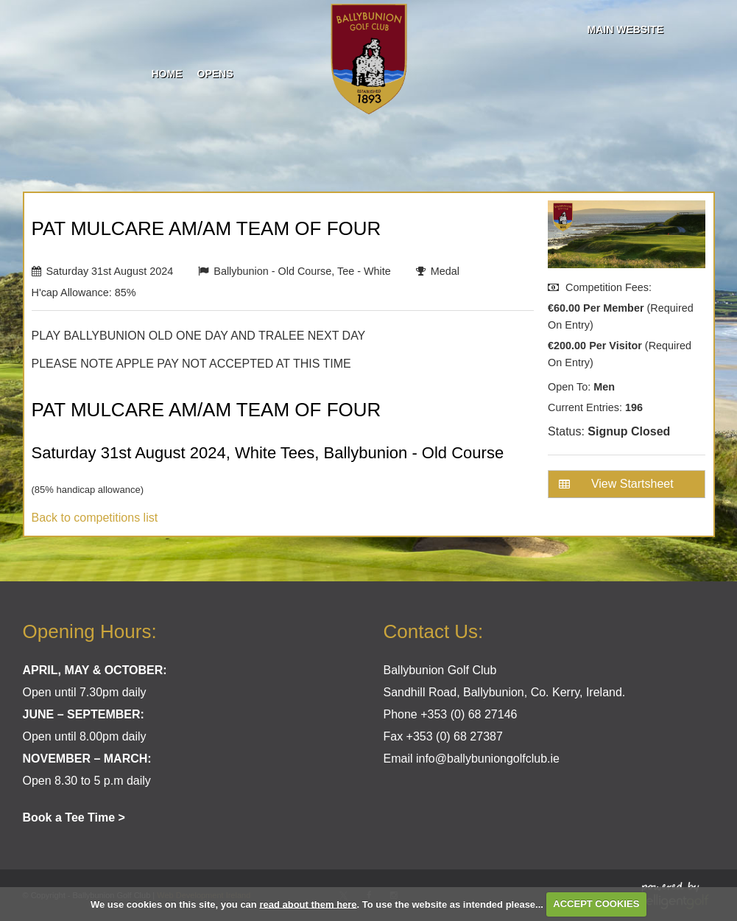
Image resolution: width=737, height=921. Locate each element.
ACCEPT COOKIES (596, 903)
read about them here (307, 903)
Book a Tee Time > (74, 817)
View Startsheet (616, 484)
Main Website (625, 29)
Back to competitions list (95, 517)
